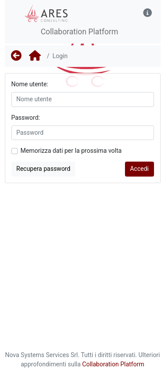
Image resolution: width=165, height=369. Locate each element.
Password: (25, 117)
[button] (147, 13)
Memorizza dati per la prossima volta (71, 150)
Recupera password (43, 168)
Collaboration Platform (113, 364)
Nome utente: (29, 84)
